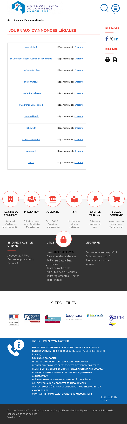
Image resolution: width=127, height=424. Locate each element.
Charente (78, 47)
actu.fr (31, 162)
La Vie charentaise (31, 139)
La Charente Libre (31, 70)
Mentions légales (79, 410)
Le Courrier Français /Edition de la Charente (31, 58)
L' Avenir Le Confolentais (31, 104)
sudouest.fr (31, 150)
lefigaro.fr (31, 127)
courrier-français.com (31, 93)
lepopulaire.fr (31, 47)
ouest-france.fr (31, 81)
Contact (94, 410)
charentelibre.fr (31, 116)
